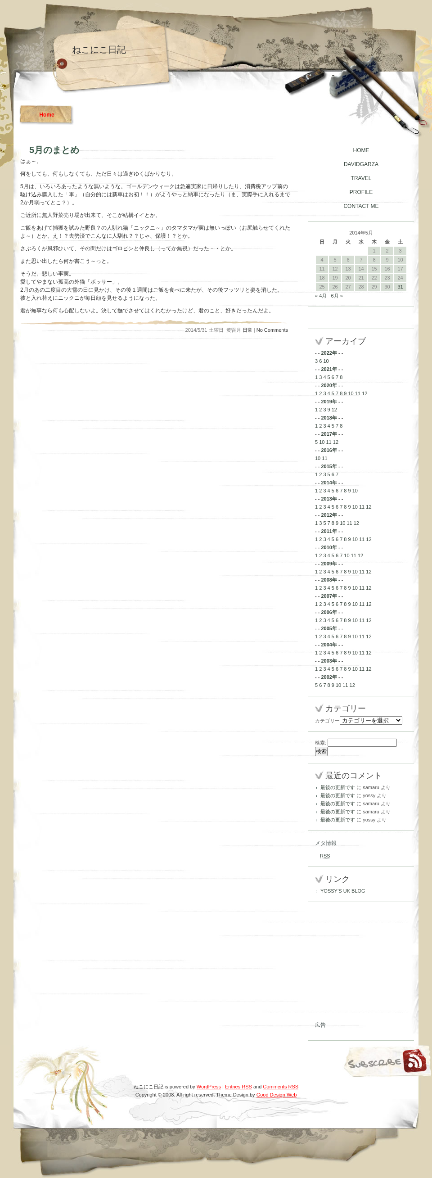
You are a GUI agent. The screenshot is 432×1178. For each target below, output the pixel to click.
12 (364, 393)
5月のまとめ (54, 150)
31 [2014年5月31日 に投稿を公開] (400, 286)
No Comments (272, 330)
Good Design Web (276, 1094)
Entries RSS (238, 1086)
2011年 (329, 531)
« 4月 (321, 295)
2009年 (329, 563)
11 (357, 393)
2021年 (329, 369)
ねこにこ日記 (99, 49)
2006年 (329, 612)
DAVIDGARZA (361, 164)
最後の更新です (337, 787)
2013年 (329, 498)
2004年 (329, 644)
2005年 (329, 628)
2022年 (329, 353)
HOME (361, 150)
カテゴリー (327, 720)
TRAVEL (361, 178)
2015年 (329, 466)
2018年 (329, 417)
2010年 (329, 547)
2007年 (329, 596)
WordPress (209, 1086)
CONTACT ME (360, 206)
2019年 (329, 401)
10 (325, 361)
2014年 (329, 482)
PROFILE (361, 192)
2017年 (329, 434)
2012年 (329, 515)
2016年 (329, 450)
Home (46, 115)
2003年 (329, 660)
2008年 (329, 579)
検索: (320, 742)
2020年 (329, 385)
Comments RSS (280, 1086)
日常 (247, 330)
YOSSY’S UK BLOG (342, 891)
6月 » (336, 295)
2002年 (329, 677)
